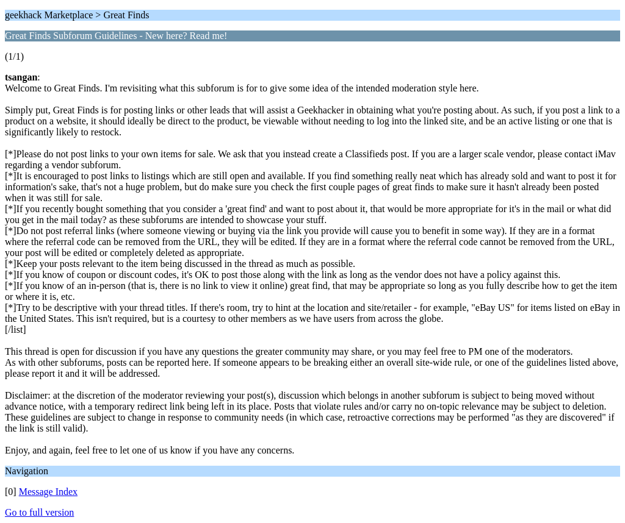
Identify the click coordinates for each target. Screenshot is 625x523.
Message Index (48, 491)
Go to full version (39, 512)
